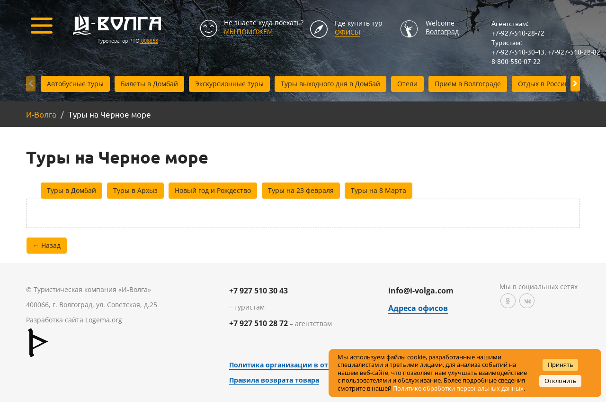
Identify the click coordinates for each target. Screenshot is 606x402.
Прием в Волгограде (468, 83)
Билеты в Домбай (149, 83)
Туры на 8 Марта (378, 190)
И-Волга (41, 114)
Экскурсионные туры (229, 83)
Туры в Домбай (71, 190)
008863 (149, 40)
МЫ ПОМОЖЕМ (248, 31)
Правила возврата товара (274, 379)
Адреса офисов (418, 308)
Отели (407, 83)
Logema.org (103, 319)
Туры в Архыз (135, 190)
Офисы (347, 31)
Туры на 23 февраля (301, 190)
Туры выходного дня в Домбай (330, 83)
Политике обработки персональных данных (458, 388)
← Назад (47, 245)
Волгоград (442, 31)
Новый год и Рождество (213, 190)
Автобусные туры (75, 83)
